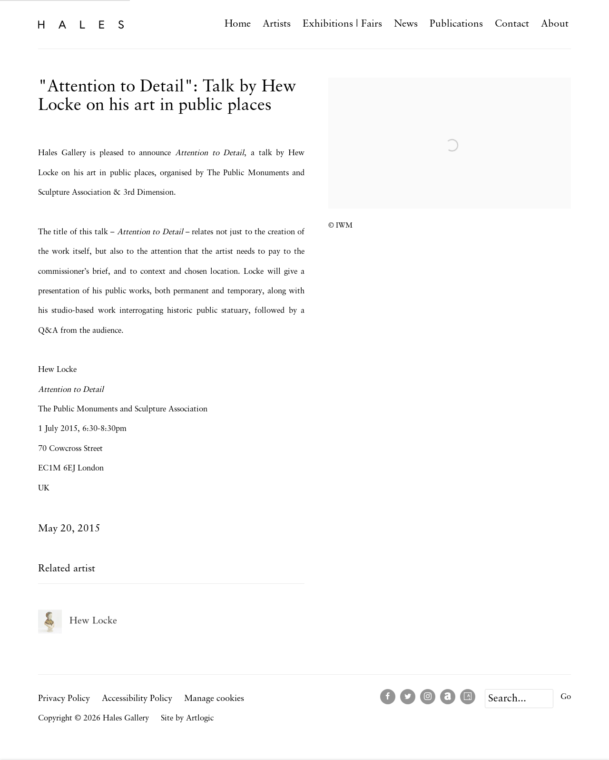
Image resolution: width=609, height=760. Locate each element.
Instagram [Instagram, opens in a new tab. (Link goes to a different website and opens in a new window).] (427, 696)
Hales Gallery (81, 24)
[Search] (519, 698)
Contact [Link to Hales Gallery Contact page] (512, 24)
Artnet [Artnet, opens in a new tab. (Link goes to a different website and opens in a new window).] (447, 696)
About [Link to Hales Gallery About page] (555, 24)
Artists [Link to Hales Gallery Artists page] (277, 24)
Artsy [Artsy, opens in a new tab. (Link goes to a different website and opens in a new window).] (467, 696)
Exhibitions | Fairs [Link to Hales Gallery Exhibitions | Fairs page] (342, 24)
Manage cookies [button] (214, 698)
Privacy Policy (64, 698)
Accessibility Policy (137, 698)
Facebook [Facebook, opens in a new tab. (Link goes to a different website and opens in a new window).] (387, 696)
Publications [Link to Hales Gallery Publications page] (456, 24)
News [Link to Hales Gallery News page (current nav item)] (406, 24)
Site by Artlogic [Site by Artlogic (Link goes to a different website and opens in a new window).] (187, 718)
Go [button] (565, 697)
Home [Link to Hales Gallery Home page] (238, 24)
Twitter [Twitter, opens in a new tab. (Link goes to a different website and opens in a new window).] (407, 696)
